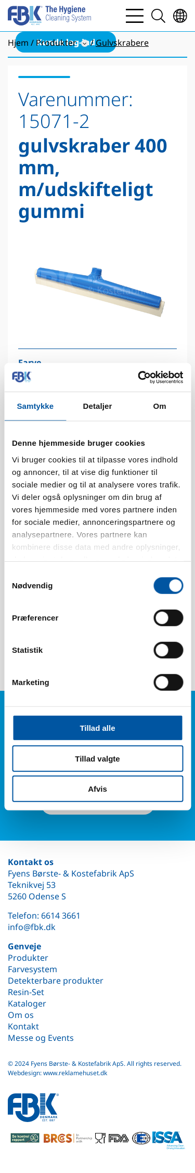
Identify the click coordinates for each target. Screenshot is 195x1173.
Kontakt (23, 1026)
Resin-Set (26, 992)
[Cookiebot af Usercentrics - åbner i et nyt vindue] (139, 377)
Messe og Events (41, 1037)
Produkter (28, 957)
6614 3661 (61, 915)
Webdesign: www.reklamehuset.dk (57, 1072)
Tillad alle (97, 728)
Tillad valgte (97, 758)
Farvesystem (32, 969)
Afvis (97, 788)
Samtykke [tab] (35, 406)
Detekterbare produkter (55, 980)
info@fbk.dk (32, 927)
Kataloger (27, 1003)
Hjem (18, 42)
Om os (21, 1015)
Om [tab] (159, 406)
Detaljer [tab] (97, 406)
